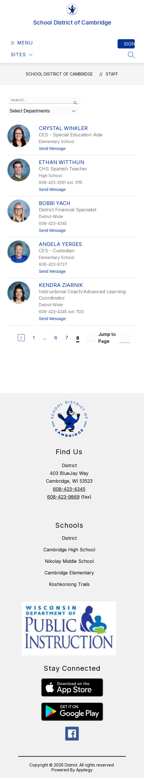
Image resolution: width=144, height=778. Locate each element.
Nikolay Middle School (69, 561)
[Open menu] (21, 42)
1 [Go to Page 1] (34, 338)
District (69, 538)
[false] (44, 100)
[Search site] (131, 54)
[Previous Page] (21, 337)
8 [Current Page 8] (77, 338)
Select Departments (29, 110)
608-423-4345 (69, 489)
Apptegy (84, 769)
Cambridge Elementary (69, 573)
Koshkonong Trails (69, 584)
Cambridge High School (69, 550)
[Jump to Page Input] (125, 338)
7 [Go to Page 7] (66, 338)
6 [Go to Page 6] (55, 338)
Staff (112, 74)
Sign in (129, 44)
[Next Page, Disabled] (90, 337)
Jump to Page (107, 337)
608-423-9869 (63, 497)
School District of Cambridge (59, 74)
